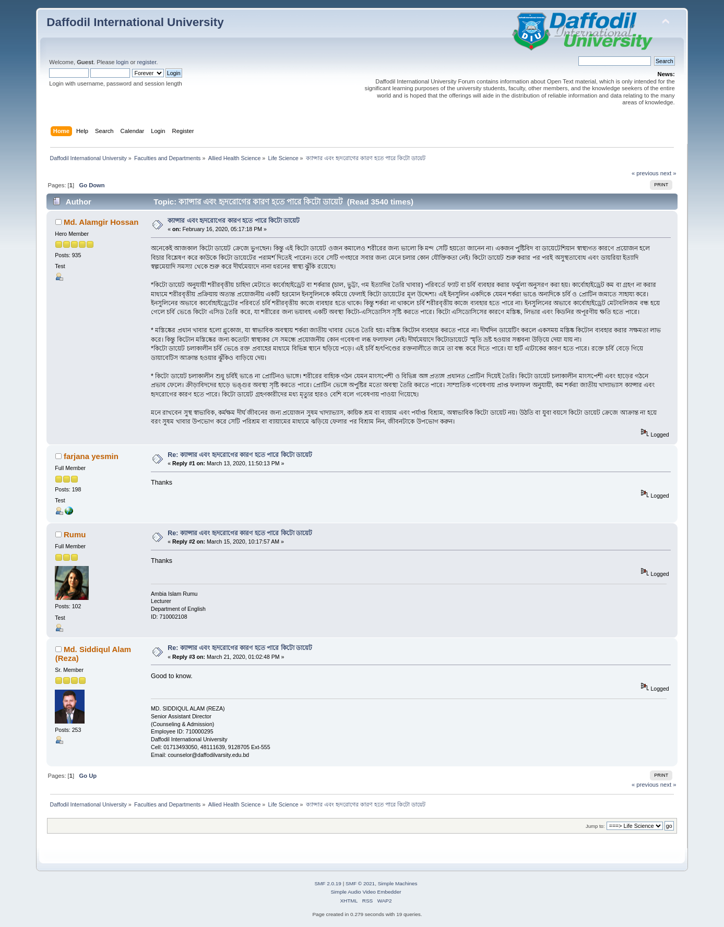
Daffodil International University (134, 22)
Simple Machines (398, 883)
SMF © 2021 (360, 883)
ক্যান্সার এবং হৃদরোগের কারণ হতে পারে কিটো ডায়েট (234, 220)
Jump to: (595, 826)
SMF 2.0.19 (327, 883)
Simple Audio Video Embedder (365, 892)
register (147, 62)
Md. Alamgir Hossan (101, 222)
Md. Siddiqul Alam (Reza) (93, 653)
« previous (645, 173)
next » (668, 173)
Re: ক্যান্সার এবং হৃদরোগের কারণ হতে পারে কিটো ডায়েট (240, 455)
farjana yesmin (91, 456)
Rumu (75, 534)
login (122, 62)
